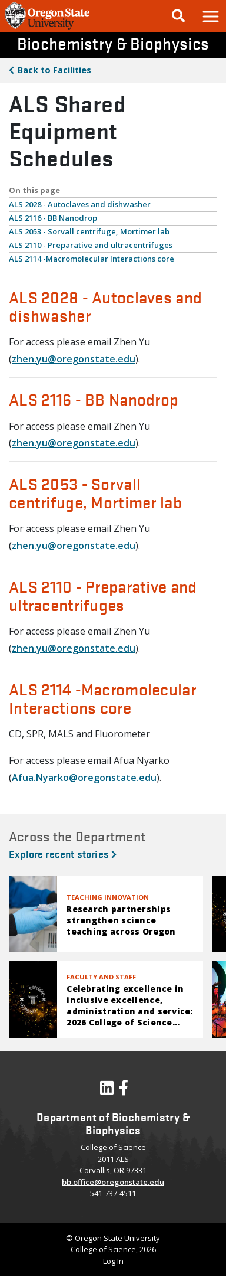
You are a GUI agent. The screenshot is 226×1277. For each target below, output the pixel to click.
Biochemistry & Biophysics (113, 43)
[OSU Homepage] (47, 28)
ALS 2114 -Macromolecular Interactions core (91, 258)
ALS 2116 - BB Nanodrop (53, 218)
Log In (113, 1261)
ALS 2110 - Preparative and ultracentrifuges (90, 245)
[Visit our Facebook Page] (123, 1090)
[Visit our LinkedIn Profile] (107, 1090)
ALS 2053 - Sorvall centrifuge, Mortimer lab (89, 231)
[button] (210, 16)
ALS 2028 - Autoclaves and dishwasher (80, 204)
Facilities (54, 70)
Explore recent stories (63, 853)
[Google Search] (178, 16)
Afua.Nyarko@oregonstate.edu (84, 777)
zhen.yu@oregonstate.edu (73, 358)
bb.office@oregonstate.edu (113, 1182)
